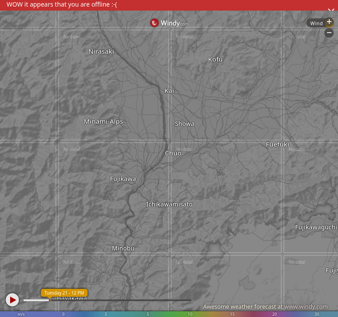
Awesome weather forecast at (265, 306)
